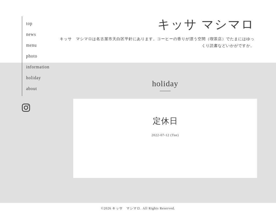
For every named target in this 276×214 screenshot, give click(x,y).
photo (31, 56)
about (31, 88)
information (38, 67)
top (29, 23)
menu (31, 45)
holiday (33, 77)
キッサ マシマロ (206, 24)
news (31, 34)
